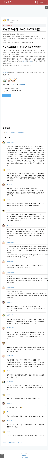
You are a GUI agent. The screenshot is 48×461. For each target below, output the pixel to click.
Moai (8, 19)
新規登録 (22, 84)
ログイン (42, 2)
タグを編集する (7, 25)
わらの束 (24, 61)
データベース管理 (24, 457)
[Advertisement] (24, 11)
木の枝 (30, 61)
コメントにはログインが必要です (12, 442)
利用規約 (24, 455)
